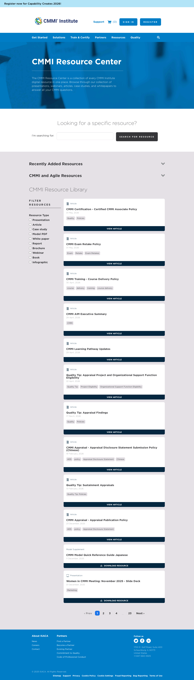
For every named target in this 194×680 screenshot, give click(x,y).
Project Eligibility (89, 386)
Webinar (38, 252)
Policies (80, 218)
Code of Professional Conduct (71, 657)
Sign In (128, 22)
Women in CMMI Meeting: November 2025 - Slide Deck (103, 581)
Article (37, 224)
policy (77, 459)
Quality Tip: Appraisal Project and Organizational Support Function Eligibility (111, 376)
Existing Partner (64, 649)
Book (35, 257)
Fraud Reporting (123, 675)
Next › (140, 613)
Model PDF (39, 234)
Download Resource (115, 565)
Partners (62, 635)
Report (37, 243)
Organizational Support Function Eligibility (121, 386)
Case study (39, 229)
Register (150, 22)
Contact (36, 649)
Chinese (120, 459)
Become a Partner (65, 645)
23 (130, 613)
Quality (70, 218)
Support (98, 21)
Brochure (38, 248)
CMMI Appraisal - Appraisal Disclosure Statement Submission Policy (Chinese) (111, 449)
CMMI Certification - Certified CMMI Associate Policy (101, 209)
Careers (35, 645)
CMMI (69, 323)
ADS (69, 459)
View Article (114, 228)
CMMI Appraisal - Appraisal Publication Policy (97, 520)
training (91, 288)
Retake (79, 253)
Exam (70, 253)
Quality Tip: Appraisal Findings (87, 412)
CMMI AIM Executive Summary (86, 314)
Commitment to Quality (68, 653)
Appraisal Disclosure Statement (98, 459)
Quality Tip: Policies (76, 494)
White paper (40, 238)
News (34, 641)
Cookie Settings (105, 675)
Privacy (76, 675)
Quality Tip (72, 386)
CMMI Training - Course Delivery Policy (92, 279)
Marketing (72, 590)
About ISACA (40, 635)
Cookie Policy (89, 675)
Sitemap (57, 675)
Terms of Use (155, 675)
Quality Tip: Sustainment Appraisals (90, 485)
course (70, 288)
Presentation (41, 220)
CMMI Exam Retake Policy (83, 244)
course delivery (105, 288)
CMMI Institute (56, 20)
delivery (80, 288)
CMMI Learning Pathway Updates (88, 349)
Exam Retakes (92, 253)
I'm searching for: (43, 135)
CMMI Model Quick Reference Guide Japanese (97, 555)
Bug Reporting (140, 675)
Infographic (40, 262)
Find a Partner (64, 641)
